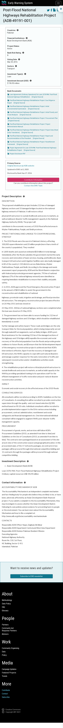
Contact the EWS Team (33, 186)
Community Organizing (10, 648)
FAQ (3, 607)
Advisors (5, 634)
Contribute (6, 690)
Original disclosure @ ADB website (20, 166)
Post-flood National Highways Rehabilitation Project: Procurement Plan (33, 118)
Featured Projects (9, 672)
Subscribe (6, 697)
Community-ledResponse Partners (9, 629)
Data (3, 651)
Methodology (7, 600)
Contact (5, 694)
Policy (4, 655)
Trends (4, 676)
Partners (5, 625)
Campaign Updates (9, 669)
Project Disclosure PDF (16, 154)
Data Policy (6, 603)
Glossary (5, 610)
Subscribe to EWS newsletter (31, 576)
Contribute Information (33, 180)
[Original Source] (37, 97)
